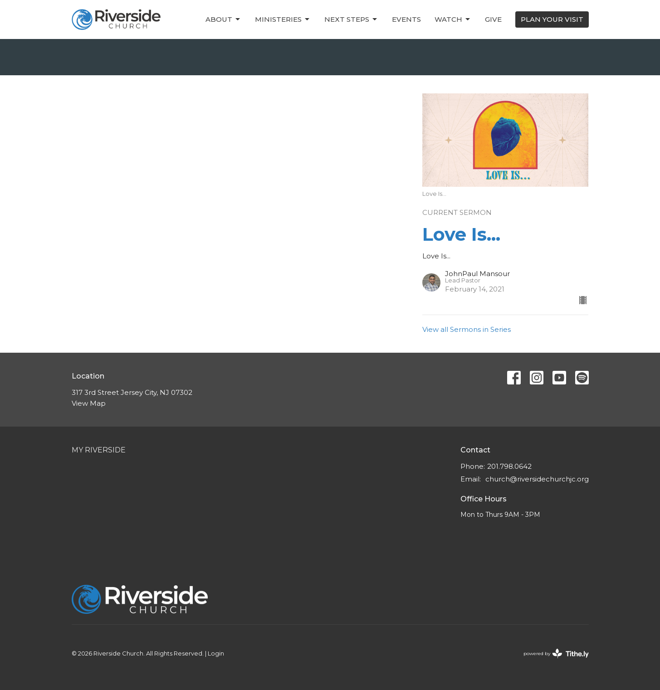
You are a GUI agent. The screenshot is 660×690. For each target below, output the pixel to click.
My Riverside (99, 450)
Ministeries (283, 19)
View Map (89, 403)
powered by (556, 653)
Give (493, 19)
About (223, 19)
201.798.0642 (509, 466)
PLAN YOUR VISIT (552, 19)
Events (406, 19)
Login (216, 653)
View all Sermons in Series (466, 329)
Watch (453, 19)
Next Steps (351, 19)
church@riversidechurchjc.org (537, 479)
